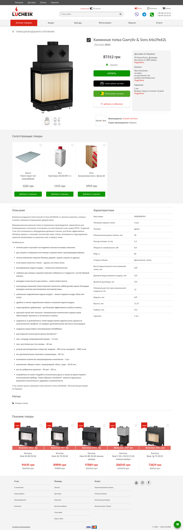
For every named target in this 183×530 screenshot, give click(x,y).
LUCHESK (167, 527)
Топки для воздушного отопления (35, 31)
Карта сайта (58, 519)
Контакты (19, 2)
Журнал (132, 22)
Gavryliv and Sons (130, 118)
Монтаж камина (101, 494)
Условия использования (21, 527)
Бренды (78, 22)
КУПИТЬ (112, 73)
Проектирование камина (104, 487)
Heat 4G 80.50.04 (28, 456)
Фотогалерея (105, 22)
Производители (20, 500)
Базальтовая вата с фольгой (91, 175)
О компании (18, 487)
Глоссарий (58, 512)
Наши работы (19, 494)
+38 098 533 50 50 (164, 13)
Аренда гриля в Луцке (103, 506)
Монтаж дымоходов (102, 500)
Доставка (32, 2)
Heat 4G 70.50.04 (60, 456)
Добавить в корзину (28, 194)
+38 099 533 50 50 (164, 15)
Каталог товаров (24, 22)
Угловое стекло (21, 403)
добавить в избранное (113, 104)
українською (85, 9)
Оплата (43, 2)
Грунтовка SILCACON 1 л (59, 175)
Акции (51, 22)
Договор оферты (60, 506)
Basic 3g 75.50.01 (155, 456)
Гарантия (54, 2)
